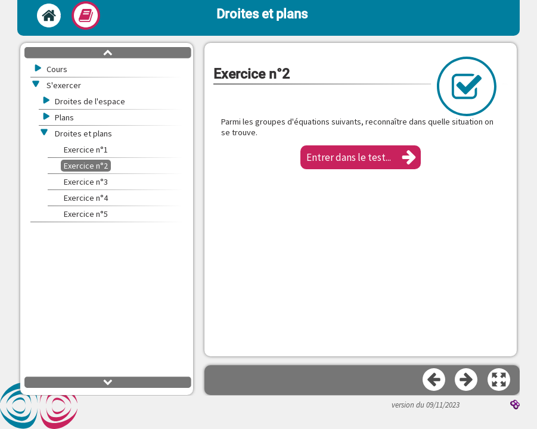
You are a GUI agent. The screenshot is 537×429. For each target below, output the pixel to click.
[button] (360, 157)
